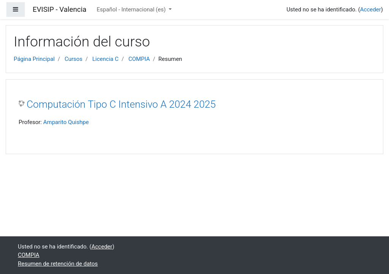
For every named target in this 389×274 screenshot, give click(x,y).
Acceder (370, 9)
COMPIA (139, 59)
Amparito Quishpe (66, 122)
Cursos (73, 59)
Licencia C (105, 59)
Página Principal (34, 59)
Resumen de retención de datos (58, 263)
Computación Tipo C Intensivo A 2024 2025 (121, 104)
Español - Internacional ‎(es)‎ (132, 9)
